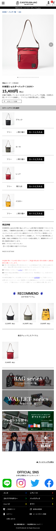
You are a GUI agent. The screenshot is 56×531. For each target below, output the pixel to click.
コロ (19, 12)
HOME (4, 12)
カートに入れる (35, 132)
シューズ (6, 504)
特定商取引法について (34, 524)
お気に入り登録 (12, 101)
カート (54, 3)
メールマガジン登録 (39, 514)
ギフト (32, 504)
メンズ (5, 493)
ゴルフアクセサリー (10, 498)
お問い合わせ (10, 519)
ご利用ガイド (10, 509)
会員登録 (37, 277)
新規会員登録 (37, 509)
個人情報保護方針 (19, 524)
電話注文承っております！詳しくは (28, 8)
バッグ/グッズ (35, 498)
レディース (34, 493)
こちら (20, 270)
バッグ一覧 (12, 12)
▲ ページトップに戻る (45, 462)
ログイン (48, 5)
